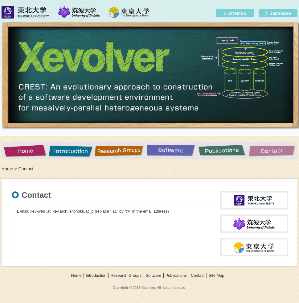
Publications (222, 150)
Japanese (278, 13)
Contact (272, 150)
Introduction (71, 150)
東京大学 (129, 12)
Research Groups (120, 150)
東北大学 (26, 12)
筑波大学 (79, 12)
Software (171, 150)
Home (25, 150)
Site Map (235, 13)
